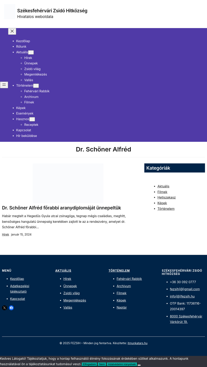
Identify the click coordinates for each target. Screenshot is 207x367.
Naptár (122, 307)
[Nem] (139, 365)
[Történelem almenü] (36, 86)
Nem (102, 364)
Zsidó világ (71, 293)
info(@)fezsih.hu (182, 296)
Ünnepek (70, 286)
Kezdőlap (17, 279)
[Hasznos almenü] (32, 119)
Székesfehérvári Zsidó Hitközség (52, 10)
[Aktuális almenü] (31, 52)
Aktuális (163, 186)
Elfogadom (89, 364)
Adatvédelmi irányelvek (122, 364)
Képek (162, 203)
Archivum (124, 286)
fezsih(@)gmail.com (185, 289)
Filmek (162, 192)
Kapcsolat (17, 299)
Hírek (5, 234)
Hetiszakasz (166, 197)
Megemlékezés (74, 300)
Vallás (67, 307)
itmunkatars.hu (137, 343)
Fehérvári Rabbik (129, 279)
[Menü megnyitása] (4, 85)
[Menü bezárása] (12, 31)
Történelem (165, 209)
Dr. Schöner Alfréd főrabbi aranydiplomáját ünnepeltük (61, 207)
